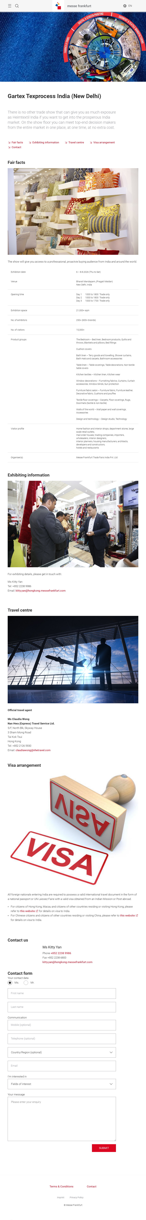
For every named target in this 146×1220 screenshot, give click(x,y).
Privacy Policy (76, 1197)
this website (27, 911)
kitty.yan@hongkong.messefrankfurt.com (41, 590)
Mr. (32, 982)
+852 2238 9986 (61, 953)
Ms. (17, 982)
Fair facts (17, 142)
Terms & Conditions (61, 1186)
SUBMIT (104, 1148)
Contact (16, 147)
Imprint (60, 1197)
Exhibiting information (45, 142)
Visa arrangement (104, 142)
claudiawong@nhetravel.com (33, 750)
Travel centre (76, 142)
